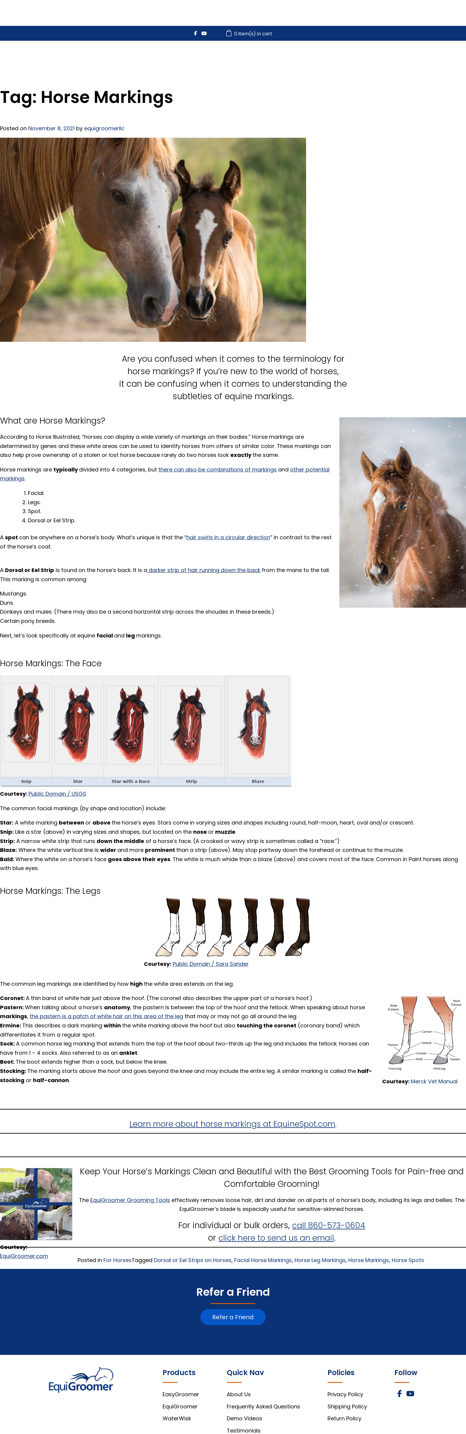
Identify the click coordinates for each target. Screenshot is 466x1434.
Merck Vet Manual (434, 1081)
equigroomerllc (104, 128)
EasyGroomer (226, 57)
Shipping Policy (347, 1406)
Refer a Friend (233, 1317)
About (452, 57)
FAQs (416, 57)
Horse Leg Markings (320, 1260)
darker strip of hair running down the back (204, 570)
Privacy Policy (345, 1394)
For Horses (117, 1260)
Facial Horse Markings (263, 1260)
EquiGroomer (283, 57)
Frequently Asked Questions (263, 1406)
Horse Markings (368, 1260)
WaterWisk (336, 57)
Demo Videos (244, 1418)
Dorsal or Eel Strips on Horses (193, 1260)
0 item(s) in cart (250, 33)
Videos (380, 57)
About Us (239, 1394)
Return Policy (344, 1418)
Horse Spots (408, 1260)
